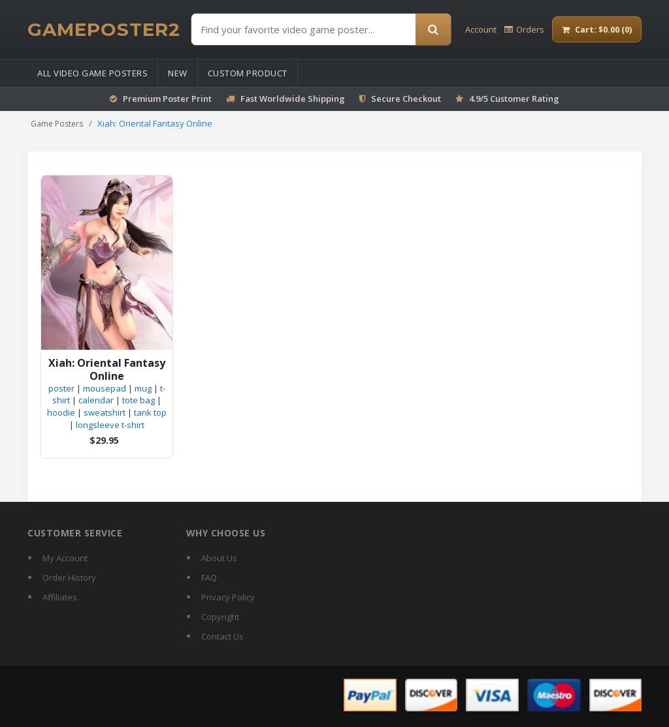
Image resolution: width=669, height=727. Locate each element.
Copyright (220, 617)
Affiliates (59, 597)
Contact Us (222, 636)
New (178, 73)
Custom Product (247, 73)
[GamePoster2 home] (103, 29)
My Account (65, 558)
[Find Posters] (303, 29)
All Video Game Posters (92, 73)
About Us (219, 558)
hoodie (61, 412)
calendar (96, 400)
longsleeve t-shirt (110, 425)
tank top (150, 412)
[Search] (433, 29)
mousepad (104, 388)
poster (61, 388)
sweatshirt (104, 412)
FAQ (209, 577)
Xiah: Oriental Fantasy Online (106, 369)
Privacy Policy (228, 597)
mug (143, 388)
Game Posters (57, 123)
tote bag (138, 400)
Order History (69, 577)
